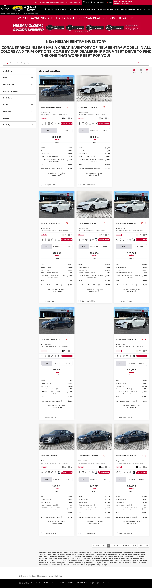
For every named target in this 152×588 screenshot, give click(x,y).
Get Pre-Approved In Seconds (57, 9)
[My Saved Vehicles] (109, 2)
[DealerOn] (24, 583)
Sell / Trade (91, 9)
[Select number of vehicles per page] (143, 546)
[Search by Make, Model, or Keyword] (73, 62)
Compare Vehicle (51, 185)
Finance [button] (106, 9)
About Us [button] (132, 9)
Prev (103, 546)
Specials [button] (99, 9)
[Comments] (59, 123)
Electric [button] (113, 9)
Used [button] (74, 9)
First (96, 546)
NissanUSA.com (107, 583)
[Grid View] (141, 71)
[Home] (45, 9)
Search (140, 63)
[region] (56, 160)
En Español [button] (147, 9)
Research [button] (139, 9)
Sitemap (100, 583)
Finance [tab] (64, 131)
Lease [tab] (104, 131)
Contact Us (89, 583)
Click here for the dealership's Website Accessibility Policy (40, 576)
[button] (72, 88)
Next (126, 546)
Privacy (95, 583)
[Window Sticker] (66, 123)
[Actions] (70, 107)
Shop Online (81, 9)
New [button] (70, 9)
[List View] (146, 71)
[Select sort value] (135, 71)
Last (133, 546)
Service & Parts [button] (122, 9)
